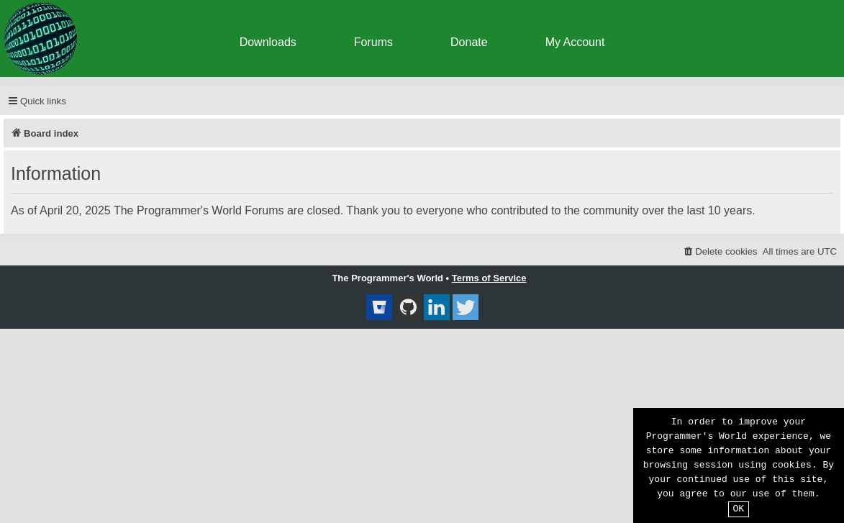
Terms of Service (489, 278)
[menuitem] (720, 251)
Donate (469, 42)
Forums (373, 42)
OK (739, 509)
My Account (575, 42)
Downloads (268, 42)
